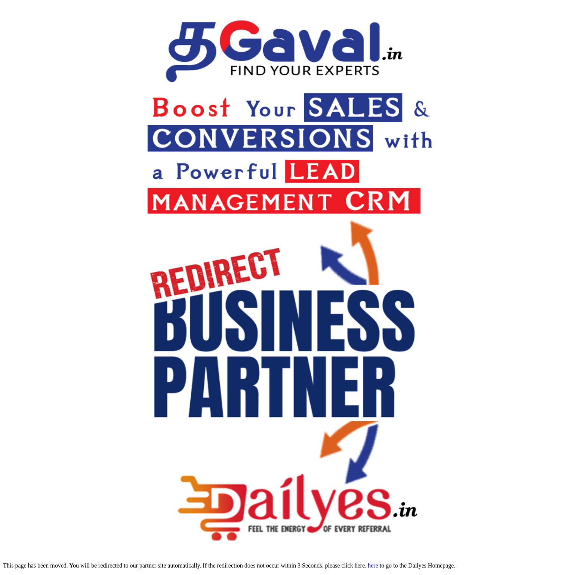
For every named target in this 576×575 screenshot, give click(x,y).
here (373, 565)
